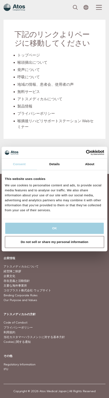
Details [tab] (54, 164)
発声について (28, 69)
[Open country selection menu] (86, 7)
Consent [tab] (19, 164)
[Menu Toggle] (98, 7)
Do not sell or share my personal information (54, 242)
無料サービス (28, 91)
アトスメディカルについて (39, 99)
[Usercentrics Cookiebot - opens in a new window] (86, 152)
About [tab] (89, 164)
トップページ (28, 55)
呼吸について (28, 77)
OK (54, 228)
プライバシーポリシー (36, 113)
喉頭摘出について (32, 62)
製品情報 (24, 106)
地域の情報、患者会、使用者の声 (45, 84)
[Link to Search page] (75, 7)
